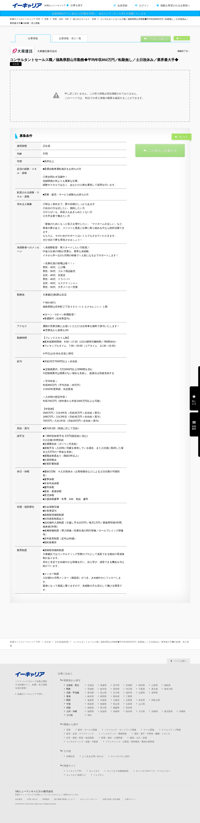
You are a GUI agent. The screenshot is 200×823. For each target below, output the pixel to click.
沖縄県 (182, 711)
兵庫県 (129, 700)
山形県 (154, 685)
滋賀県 (90, 700)
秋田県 (142, 685)
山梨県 (142, 692)
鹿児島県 (168, 711)
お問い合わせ (32, 799)
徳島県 (90, 707)
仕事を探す (76, 5)
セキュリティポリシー (89, 799)
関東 (68, 689)
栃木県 (103, 689)
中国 (68, 704)
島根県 (103, 704)
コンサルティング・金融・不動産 (82, 741)
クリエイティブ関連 (171, 730)
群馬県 (116, 689)
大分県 (142, 711)
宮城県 (129, 685)
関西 (68, 700)
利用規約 (45, 799)
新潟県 (90, 692)
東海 (68, 696)
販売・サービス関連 (87, 730)
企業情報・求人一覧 (70, 38)
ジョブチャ (98, 775)
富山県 (103, 692)
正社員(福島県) (62, 642)
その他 (69, 715)
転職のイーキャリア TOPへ (30, 694)
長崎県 (116, 711)
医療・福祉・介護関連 (111, 738)
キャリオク (94, 771)
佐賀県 (103, 711)
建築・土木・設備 (138, 738)
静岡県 (103, 696)
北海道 (90, 685)
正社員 (47, 642)
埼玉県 (129, 689)
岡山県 (116, 704)
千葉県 (142, 689)
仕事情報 (33, 38)
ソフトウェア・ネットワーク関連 (120, 730)
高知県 (129, 707)
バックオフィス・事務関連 (114, 733)
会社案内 (18, 799)
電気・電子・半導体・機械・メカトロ (152, 733)
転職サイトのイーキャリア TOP (25, 19)
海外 (89, 715)
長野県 (154, 692)
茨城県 (90, 689)
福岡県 (90, 711)
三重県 (129, 696)
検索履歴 (194, 427)
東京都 (154, 689)
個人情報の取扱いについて (64, 799)
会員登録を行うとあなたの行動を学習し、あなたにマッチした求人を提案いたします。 (100, 13)
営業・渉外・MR (61, 19)
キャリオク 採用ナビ (76, 775)
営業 (46, 19)
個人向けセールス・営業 (84, 19)
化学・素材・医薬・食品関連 (80, 738)
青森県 (103, 685)
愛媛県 (116, 707)
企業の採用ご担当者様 (111, 799)
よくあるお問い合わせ (92, 756)
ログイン (144, 5)
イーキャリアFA (74, 771)
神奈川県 (168, 689)
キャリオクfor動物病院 (117, 771)
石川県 (116, 692)
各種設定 (70, 756)
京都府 (103, 700)
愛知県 (116, 696)
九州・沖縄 (71, 711)
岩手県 (116, 685)
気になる (194, 402)
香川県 (103, 707)
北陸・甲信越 (72, 692)
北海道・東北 (72, 685)
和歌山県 (155, 700)
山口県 (142, 704)
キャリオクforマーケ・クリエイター (153, 771)
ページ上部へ (180, 661)
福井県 (129, 692)
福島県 (167, 685)
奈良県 (142, 700)
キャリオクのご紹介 (120, 756)
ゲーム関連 (149, 730)
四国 (68, 707)
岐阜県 (90, 696)
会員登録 (122, 5)
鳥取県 (90, 704)
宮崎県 (154, 711)
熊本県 (129, 711)
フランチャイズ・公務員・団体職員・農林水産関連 (129, 741)
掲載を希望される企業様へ (175, 5)
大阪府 (116, 700)
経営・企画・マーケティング (80, 733)
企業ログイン (130, 799)
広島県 (129, 704)
